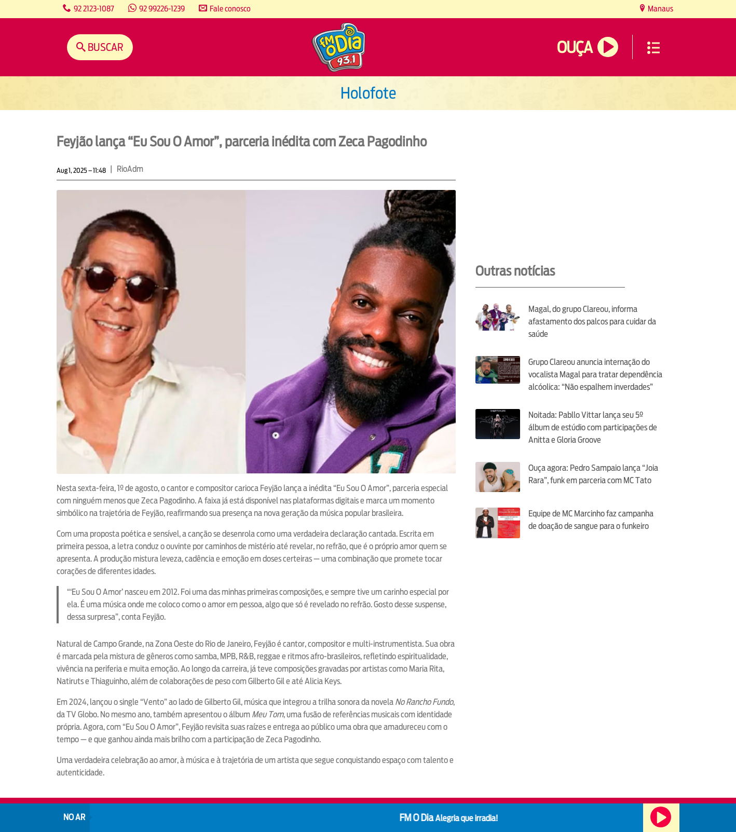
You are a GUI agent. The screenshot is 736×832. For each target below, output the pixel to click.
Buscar (105, 47)
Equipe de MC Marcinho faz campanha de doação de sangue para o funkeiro (590, 520)
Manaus (659, 8)
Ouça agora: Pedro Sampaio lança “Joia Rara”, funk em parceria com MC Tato (593, 474)
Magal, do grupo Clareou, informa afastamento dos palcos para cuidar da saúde (592, 321)
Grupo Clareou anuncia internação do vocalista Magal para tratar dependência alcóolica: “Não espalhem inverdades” (595, 374)
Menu (653, 48)
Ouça (574, 47)
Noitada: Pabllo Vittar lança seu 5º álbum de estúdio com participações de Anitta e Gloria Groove (592, 427)
